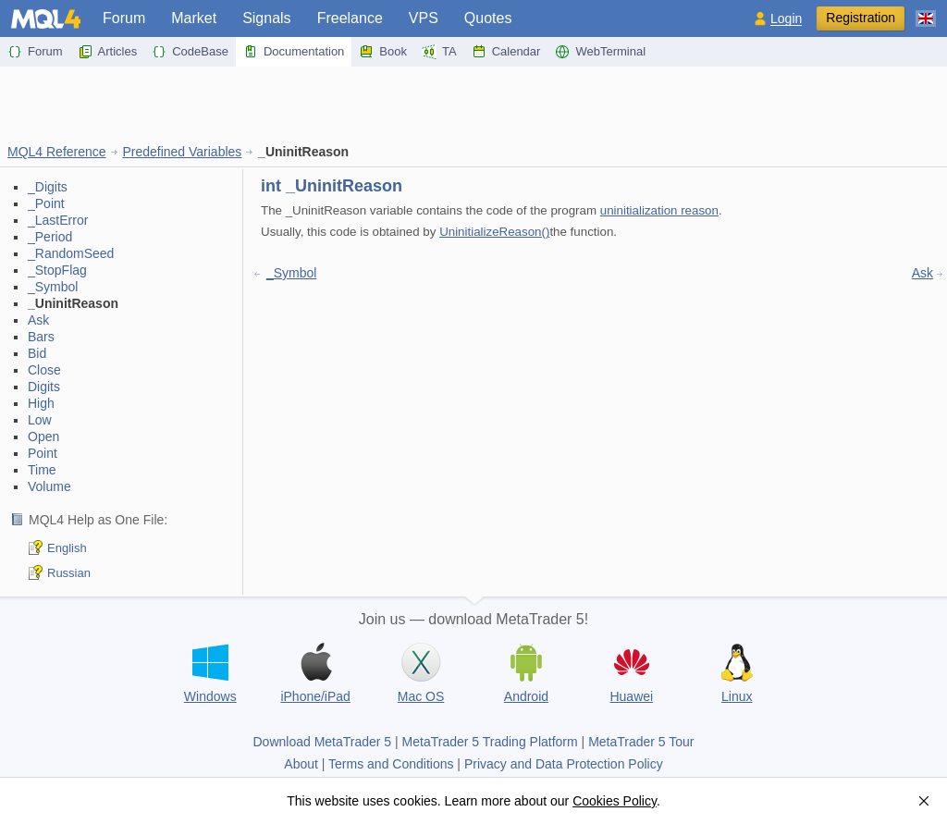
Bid (37, 353)
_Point (46, 203)
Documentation (293, 51)
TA (439, 51)
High (41, 403)
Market (193, 18)
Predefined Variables (181, 151)
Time (42, 469)
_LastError (58, 220)
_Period (50, 236)
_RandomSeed (71, 253)
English (67, 548)
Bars (41, 336)
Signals (266, 18)
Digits (44, 386)
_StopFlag (57, 270)
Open (43, 436)
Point (42, 453)
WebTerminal (600, 51)
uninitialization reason (659, 210)
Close (44, 370)
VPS (423, 18)
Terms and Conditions (390, 763)
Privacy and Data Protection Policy (563, 763)
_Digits (48, 186)
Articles (108, 51)
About (301, 763)
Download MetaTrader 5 (321, 741)
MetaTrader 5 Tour (641, 741)
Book (383, 51)
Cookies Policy (614, 800)
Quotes (488, 18)
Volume (49, 486)
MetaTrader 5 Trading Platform (490, 741)
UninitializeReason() (494, 232)
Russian (69, 573)
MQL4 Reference (56, 151)
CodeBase (190, 51)
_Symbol (53, 286)
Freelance (350, 18)
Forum (124, 18)
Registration (860, 17)
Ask (38, 320)
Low (40, 419)
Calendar (506, 51)
